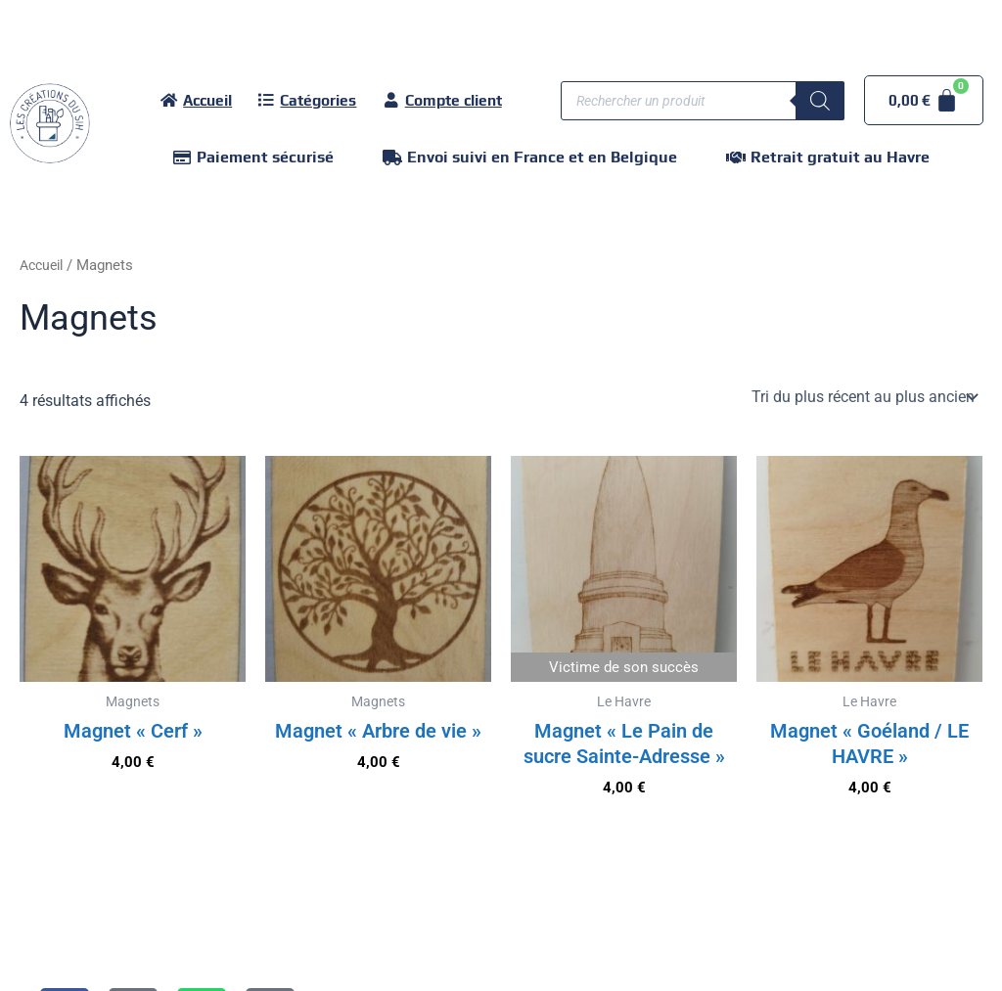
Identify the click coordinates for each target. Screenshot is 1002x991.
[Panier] (924, 100)
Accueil (44, 265)
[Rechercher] (820, 100)
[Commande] (863, 397)
